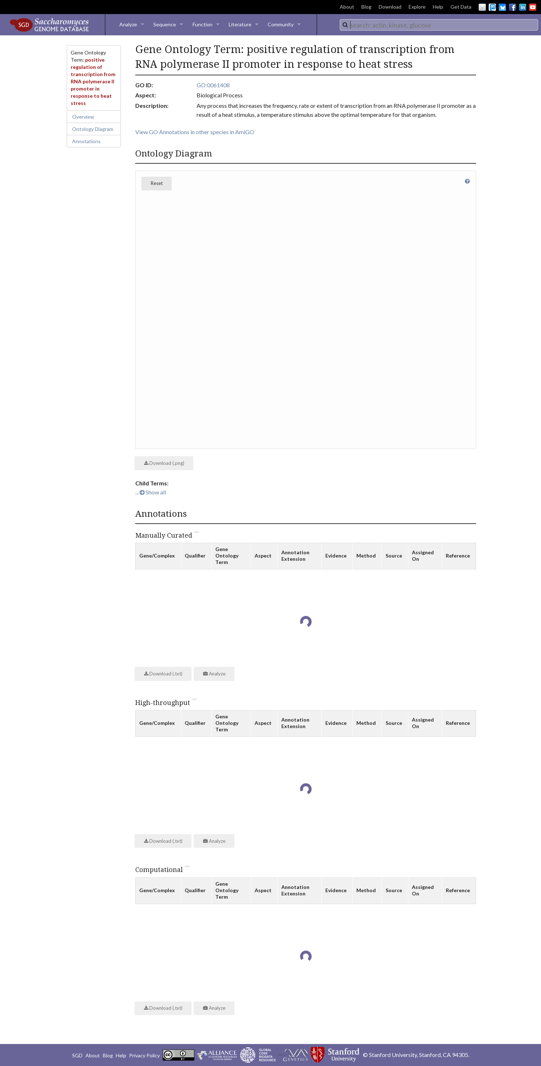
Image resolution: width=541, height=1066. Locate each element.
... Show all (150, 492)
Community (281, 24)
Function (202, 24)
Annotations (86, 141)
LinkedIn (522, 7)
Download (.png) (164, 463)
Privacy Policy (144, 1055)
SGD (77, 1055)
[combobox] (439, 25)
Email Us (482, 7)
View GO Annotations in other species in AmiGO (194, 131)
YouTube (532, 7)
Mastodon (492, 7)
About (347, 7)
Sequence (164, 24)
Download (390, 7)
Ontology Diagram (92, 129)
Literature (240, 24)
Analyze (128, 24)
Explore (417, 7)
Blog (366, 7)
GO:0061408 (213, 85)
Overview (83, 117)
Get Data (460, 7)
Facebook (512, 7)
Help (438, 7)
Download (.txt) (163, 674)
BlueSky (502, 7)
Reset (157, 183)
